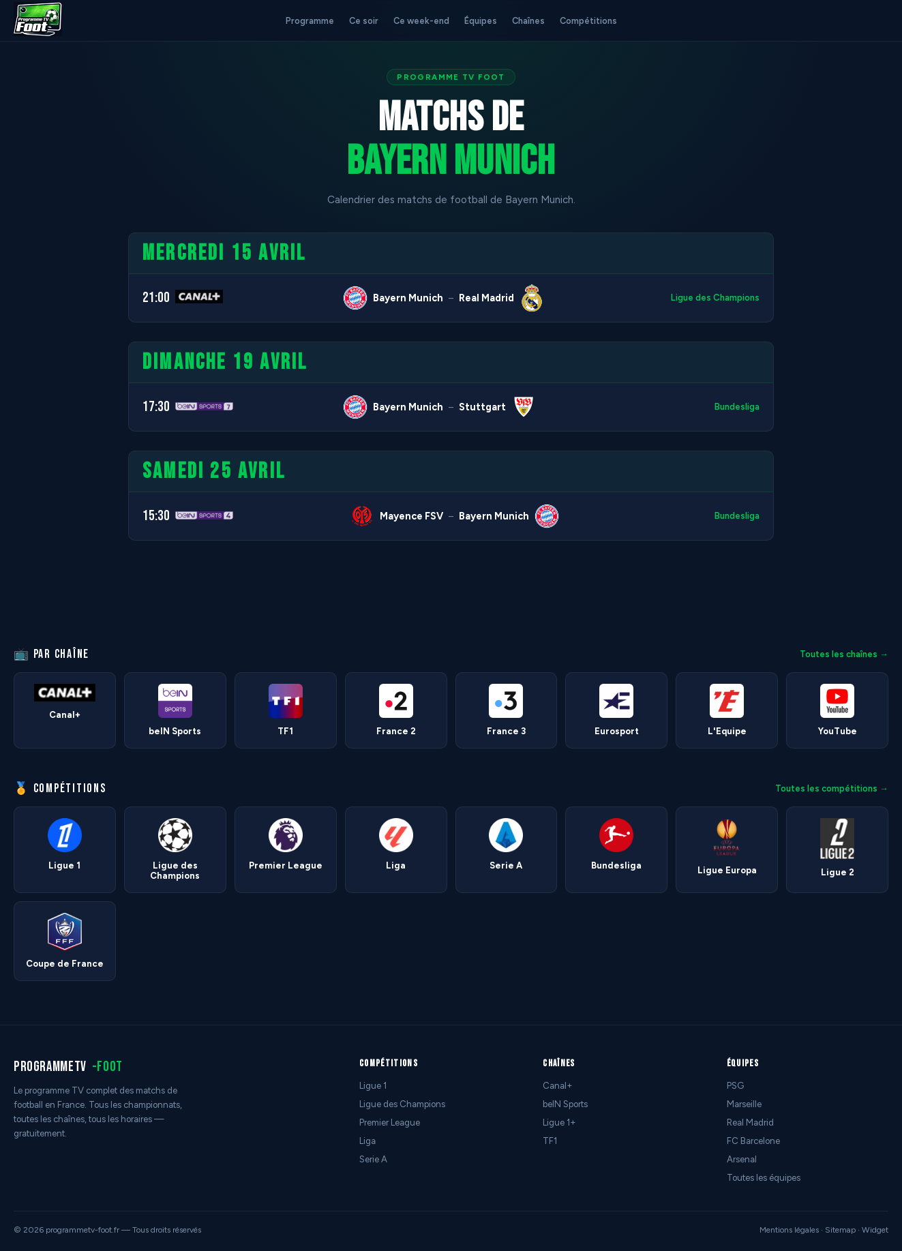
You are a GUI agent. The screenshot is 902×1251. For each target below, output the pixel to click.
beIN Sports (565, 1104)
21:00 (156, 297)
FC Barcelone (753, 1141)
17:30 (156, 406)
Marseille (744, 1104)
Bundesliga (737, 407)
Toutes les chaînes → (844, 654)
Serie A (373, 1159)
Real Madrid (750, 1122)
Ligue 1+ (559, 1122)
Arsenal (742, 1159)
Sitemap (840, 1230)
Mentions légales (789, 1230)
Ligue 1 (373, 1086)
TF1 (550, 1141)
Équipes (480, 21)
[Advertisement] (57, 437)
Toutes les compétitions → (831, 788)
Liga (367, 1141)
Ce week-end (421, 21)
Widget (875, 1230)
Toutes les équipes (763, 1178)
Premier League (389, 1122)
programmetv (68, 1066)
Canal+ (558, 1086)
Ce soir (363, 21)
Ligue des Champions (715, 297)
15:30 (156, 515)
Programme (310, 21)
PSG (735, 1086)
